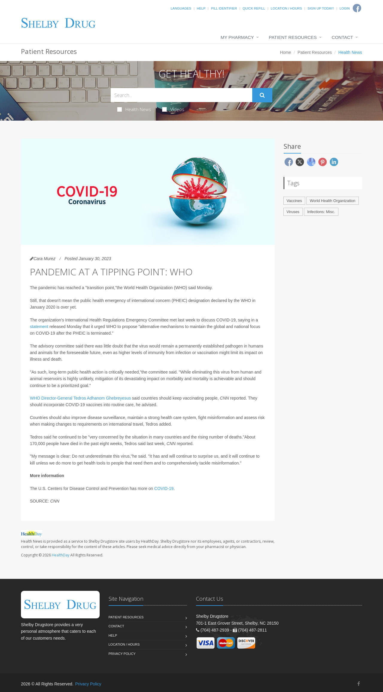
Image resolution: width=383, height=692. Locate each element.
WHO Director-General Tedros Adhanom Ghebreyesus (80, 398)
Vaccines (294, 200)
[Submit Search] (262, 95)
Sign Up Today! (321, 8)
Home (285, 52)
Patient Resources (293, 37)
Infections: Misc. (321, 212)
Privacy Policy (122, 653)
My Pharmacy (237, 37)
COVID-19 (164, 488)
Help (201, 8)
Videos (173, 109)
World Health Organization (332, 200)
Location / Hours (286, 8)
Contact (342, 37)
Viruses (293, 212)
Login (345, 8)
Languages (181, 8)
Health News (134, 109)
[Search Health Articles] (181, 95)
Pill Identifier (224, 8)
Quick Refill (254, 8)
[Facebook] (358, 683)
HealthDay (60, 555)
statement (39, 326)
